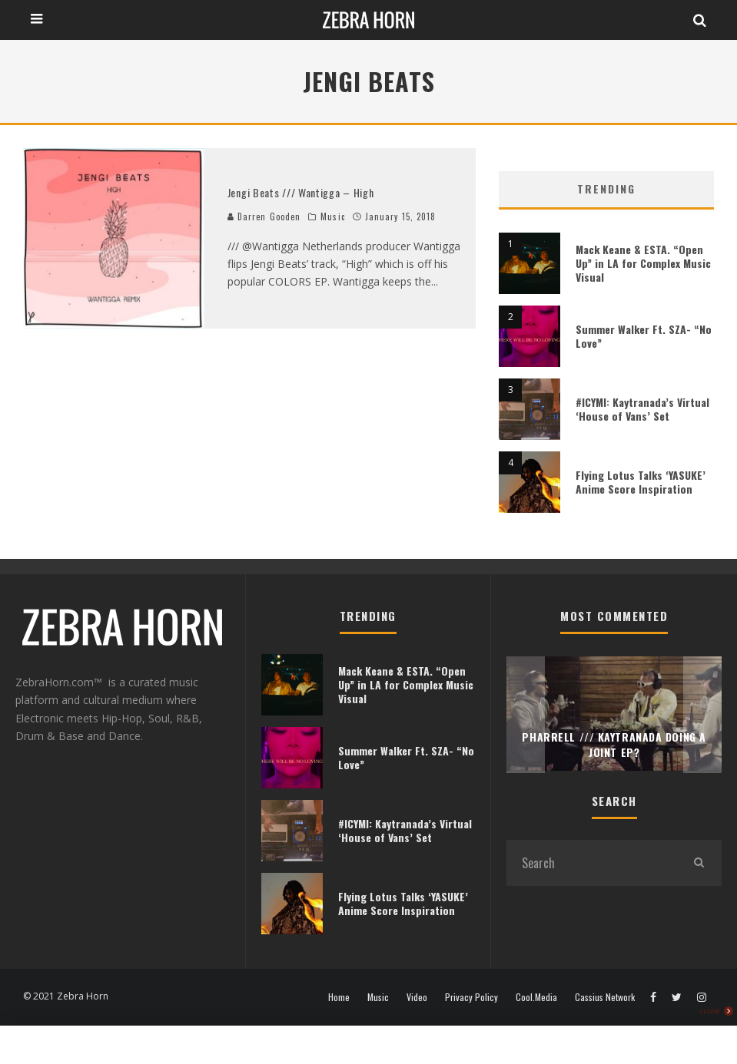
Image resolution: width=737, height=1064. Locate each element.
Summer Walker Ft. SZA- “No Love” (644, 336)
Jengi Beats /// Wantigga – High (300, 192)
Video (417, 997)
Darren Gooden (263, 216)
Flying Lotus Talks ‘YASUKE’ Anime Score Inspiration (640, 482)
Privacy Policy (471, 997)
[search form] (591, 863)
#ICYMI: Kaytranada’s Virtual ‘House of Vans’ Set (642, 409)
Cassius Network (605, 997)
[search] (699, 863)
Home (339, 997)
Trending (606, 188)
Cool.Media (536, 997)
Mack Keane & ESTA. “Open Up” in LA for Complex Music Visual (643, 263)
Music (332, 216)
